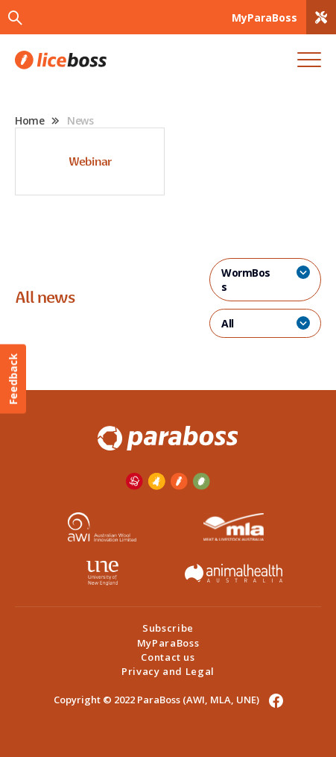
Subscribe (168, 628)
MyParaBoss (168, 643)
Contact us (168, 657)
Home (29, 120)
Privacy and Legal (168, 671)
